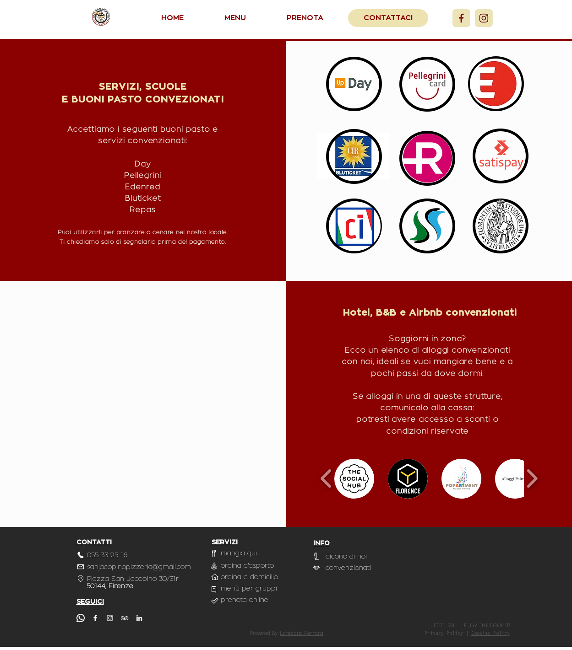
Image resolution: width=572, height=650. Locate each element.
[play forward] (532, 478)
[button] (354, 479)
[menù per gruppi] (250, 588)
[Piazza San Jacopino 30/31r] (128, 579)
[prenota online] (244, 600)
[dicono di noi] (347, 556)
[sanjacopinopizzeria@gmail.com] (142, 567)
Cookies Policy (490, 634)
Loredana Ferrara (301, 633)
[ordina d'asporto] (248, 565)
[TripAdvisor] (124, 618)
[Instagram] (484, 18)
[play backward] (326, 478)
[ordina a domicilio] (250, 577)
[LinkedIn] (139, 618)
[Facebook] (461, 18)
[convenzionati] (348, 568)
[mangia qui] (244, 553)
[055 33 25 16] (107, 555)
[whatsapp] (80, 618)
